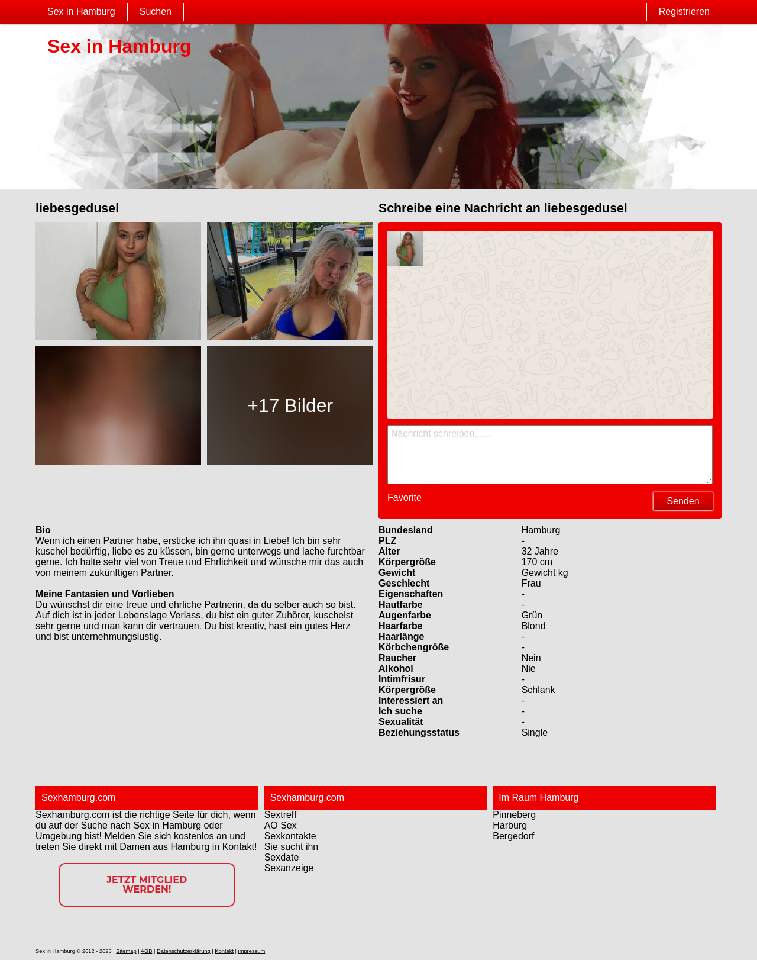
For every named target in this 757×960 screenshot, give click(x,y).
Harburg (510, 825)
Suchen (156, 12)
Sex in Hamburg (81, 12)
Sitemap (126, 951)
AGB (147, 951)
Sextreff (280, 815)
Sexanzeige (289, 868)
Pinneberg (514, 815)
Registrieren (684, 12)
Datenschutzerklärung (184, 951)
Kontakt (224, 951)
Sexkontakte (290, 836)
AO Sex (280, 825)
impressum (252, 951)
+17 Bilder (290, 405)
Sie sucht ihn (291, 847)
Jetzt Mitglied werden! (146, 884)
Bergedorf (513, 836)
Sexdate (281, 857)
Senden (683, 501)
